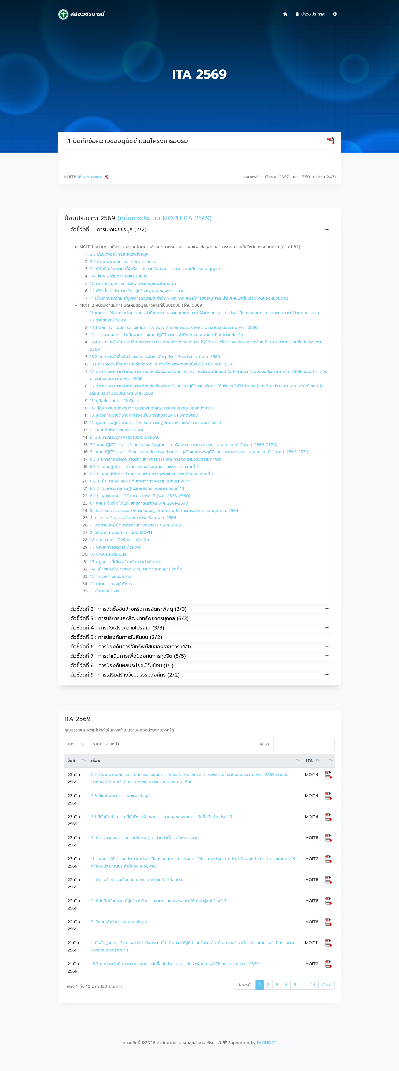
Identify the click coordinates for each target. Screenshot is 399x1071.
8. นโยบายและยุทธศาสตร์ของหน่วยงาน (125, 437)
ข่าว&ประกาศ (310, 14)
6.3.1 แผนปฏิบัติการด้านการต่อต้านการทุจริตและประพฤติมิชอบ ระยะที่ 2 (152, 474)
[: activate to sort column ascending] (328, 761)
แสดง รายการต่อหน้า (91, 744)
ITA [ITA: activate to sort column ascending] (309, 761)
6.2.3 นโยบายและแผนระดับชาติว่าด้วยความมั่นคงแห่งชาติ (140, 481)
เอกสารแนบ (93, 177)
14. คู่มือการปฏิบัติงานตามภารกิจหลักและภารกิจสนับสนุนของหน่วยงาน (152, 408)
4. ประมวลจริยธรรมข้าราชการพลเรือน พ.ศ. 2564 (133, 518)
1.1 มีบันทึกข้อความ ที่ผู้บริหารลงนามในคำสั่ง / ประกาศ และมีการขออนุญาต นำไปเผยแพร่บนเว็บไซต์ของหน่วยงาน (189, 298)
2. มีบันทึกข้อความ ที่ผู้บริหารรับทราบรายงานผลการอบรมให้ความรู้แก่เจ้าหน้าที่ (159, 901)
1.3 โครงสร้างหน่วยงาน (110, 577)
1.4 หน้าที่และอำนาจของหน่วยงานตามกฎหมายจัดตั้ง (136, 569)
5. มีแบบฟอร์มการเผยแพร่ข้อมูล (119, 922)
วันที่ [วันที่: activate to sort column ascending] (71, 761)
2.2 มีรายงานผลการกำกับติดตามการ (123, 262)
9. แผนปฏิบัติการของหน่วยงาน (117, 430)
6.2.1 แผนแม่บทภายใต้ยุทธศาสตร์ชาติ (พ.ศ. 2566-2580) (140, 496)
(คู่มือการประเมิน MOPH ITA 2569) (165, 218)
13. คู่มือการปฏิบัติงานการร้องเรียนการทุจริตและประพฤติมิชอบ (144, 415)
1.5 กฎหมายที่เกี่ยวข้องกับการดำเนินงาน (125, 562)
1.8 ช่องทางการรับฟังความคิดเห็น (119, 540)
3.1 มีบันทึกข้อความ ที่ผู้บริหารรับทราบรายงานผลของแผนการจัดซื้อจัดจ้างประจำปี (161, 817)
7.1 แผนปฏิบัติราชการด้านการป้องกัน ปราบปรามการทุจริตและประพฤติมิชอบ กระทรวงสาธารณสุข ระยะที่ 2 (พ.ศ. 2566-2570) (199, 452)
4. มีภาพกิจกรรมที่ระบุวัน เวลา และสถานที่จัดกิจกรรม (137, 880)
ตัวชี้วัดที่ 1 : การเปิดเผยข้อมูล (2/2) (199, 229)
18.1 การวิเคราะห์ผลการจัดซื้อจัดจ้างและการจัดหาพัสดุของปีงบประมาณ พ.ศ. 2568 (162, 364)
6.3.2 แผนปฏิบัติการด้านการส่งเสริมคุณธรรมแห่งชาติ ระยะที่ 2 (144, 467)
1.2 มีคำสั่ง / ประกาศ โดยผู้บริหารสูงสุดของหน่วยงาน (137, 291)
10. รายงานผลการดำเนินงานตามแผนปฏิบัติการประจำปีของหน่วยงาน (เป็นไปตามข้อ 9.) (166, 335)
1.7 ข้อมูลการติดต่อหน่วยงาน (115, 547)
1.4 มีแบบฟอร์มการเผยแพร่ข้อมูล (119, 276)
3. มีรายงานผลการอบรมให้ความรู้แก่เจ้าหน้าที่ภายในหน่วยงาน (144, 838)
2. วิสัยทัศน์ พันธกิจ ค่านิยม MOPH (121, 533)
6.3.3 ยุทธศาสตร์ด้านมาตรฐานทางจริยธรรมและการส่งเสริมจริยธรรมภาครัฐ (156, 459)
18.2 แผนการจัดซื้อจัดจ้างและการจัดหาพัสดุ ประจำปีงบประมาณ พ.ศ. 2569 (155, 357)
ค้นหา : (297, 744)
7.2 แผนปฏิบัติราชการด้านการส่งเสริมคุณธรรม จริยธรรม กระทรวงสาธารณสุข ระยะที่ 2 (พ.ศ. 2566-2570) (183, 445)
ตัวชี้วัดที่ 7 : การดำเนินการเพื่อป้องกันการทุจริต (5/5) (199, 656)
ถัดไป (326, 985)
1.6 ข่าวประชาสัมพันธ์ (108, 554)
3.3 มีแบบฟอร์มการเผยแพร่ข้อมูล (120, 796)
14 (313, 985)
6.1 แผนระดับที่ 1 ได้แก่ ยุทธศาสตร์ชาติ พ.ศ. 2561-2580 (139, 503)
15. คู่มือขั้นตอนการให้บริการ (114, 401)
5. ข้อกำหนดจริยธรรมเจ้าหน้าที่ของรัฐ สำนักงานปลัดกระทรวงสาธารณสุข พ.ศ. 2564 (164, 511)
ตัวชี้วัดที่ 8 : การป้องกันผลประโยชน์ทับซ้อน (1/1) (199, 665)
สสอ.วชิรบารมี (81, 14)
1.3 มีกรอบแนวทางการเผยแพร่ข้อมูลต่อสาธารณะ (133, 284)
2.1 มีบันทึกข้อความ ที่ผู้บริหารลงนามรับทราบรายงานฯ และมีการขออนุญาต (155, 269)
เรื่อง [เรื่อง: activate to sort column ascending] (95, 761)
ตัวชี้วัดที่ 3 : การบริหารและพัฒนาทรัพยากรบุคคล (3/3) (199, 618)
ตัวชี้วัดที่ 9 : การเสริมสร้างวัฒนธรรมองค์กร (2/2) (199, 674)
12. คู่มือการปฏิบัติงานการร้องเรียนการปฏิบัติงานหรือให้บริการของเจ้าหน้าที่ (155, 423)
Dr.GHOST (266, 1043)
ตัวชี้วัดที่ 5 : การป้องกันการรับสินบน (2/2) (199, 637)
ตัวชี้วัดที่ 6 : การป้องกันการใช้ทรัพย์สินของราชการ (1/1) (199, 646)
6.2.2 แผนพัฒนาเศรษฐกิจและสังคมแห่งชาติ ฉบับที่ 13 (137, 489)
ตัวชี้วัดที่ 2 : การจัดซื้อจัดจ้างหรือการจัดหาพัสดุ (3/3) (199, 608)
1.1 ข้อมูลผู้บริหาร (104, 591)
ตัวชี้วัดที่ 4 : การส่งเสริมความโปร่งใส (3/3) (199, 627)
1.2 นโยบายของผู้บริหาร (111, 584)
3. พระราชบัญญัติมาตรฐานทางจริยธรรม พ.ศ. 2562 (135, 525)
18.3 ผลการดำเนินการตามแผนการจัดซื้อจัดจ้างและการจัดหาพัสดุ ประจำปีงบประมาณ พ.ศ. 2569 (174, 328)
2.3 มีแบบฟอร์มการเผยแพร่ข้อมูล (119, 254)
